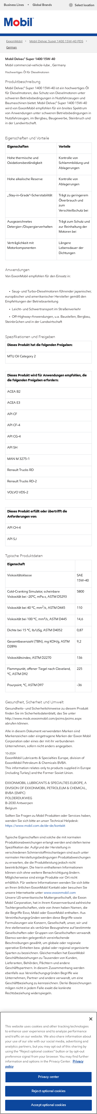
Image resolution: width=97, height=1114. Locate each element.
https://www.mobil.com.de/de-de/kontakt (35, 825)
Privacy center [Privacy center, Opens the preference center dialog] (48, 1077)
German (11, 47)
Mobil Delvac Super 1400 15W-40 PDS (56, 41)
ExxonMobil (14, 41)
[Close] (90, 1019)
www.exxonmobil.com (60, 892)
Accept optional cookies (48, 1105)
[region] (48, 1063)
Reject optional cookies (48, 1091)
